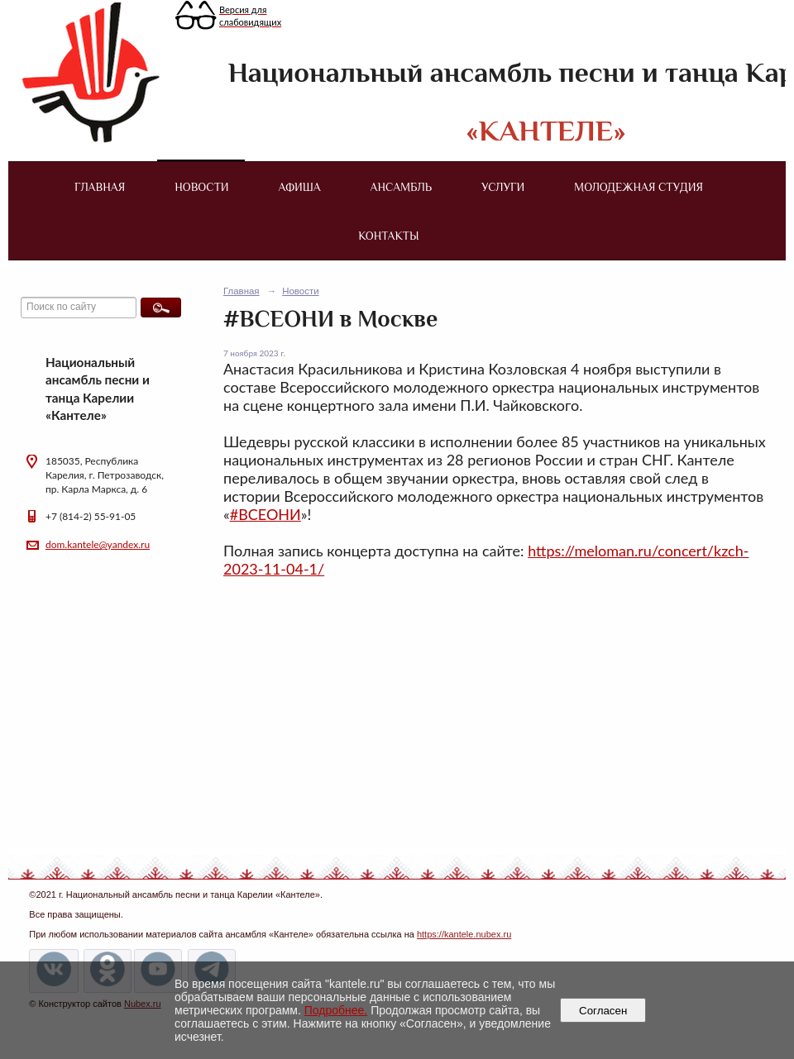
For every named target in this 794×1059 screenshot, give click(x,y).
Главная (99, 186)
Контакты (388, 235)
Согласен (603, 1010)
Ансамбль (401, 186)
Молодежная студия (638, 186)
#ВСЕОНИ (265, 514)
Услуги (502, 186)
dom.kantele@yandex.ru (97, 544)
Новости (201, 186)
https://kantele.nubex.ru (464, 934)
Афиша (300, 186)
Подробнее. (336, 1010)
